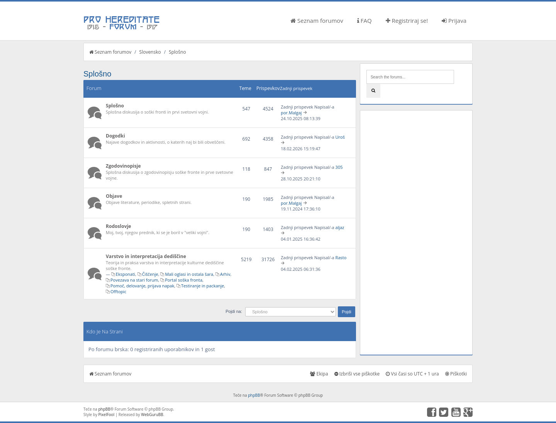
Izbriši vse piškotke (357, 373)
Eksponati (125, 274)
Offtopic (118, 291)
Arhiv (225, 274)
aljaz (340, 227)
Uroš (340, 137)
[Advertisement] (416, 232)
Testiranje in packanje (202, 286)
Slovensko (150, 52)
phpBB (254, 395)
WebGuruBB (152, 414)
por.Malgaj (291, 113)
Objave (114, 196)
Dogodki (115, 136)
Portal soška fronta (183, 280)
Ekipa (319, 373)
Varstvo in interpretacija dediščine (146, 256)
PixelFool (106, 414)
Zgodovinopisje (123, 166)
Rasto (341, 257)
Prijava (454, 20)
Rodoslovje (118, 226)
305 (339, 167)
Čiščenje (150, 274)
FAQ (364, 20)
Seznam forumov (316, 20)
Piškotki (456, 373)
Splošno (177, 52)
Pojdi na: (233, 311)
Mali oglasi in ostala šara (189, 274)
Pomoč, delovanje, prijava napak (142, 286)
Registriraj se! (407, 20)
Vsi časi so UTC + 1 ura (412, 373)
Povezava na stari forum (134, 280)
